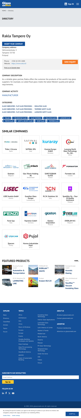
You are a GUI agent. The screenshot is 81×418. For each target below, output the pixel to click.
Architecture (22, 318)
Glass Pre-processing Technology (25, 348)
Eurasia (21, 330)
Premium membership (64, 328)
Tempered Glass (54, 121)
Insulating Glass (51, 118)
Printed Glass (9, 121)
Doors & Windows (24, 327)
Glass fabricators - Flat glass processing (17, 106)
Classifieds (6, 322)
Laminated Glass (65, 118)
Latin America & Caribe (45, 328)
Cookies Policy (6, 415)
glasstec (21, 355)
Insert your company (13, 44)
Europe (21, 333)
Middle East (41, 334)
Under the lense (43, 354)
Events (21, 336)
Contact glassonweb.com (65, 318)
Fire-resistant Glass (20, 118)
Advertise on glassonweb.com (66, 331)
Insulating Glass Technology (43, 316)
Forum (5, 332)
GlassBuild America (25, 352)
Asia (20, 321)
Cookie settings (16, 415)
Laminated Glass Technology (43, 323)
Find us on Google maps (12, 68)
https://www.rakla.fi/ (18, 63)
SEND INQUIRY (70, 62)
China (20, 324)
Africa (20, 315)
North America (42, 337)
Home (4, 11)
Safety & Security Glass (25, 121)
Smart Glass (41, 121)
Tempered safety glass (42, 109)
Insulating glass (40, 106)
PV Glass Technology (44, 346)
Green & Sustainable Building (25, 359)
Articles (5, 325)
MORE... (76, 261)
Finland (7, 118)
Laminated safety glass (42, 112)
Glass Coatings (23, 344)
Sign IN (71, 4)
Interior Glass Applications (46, 320)
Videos (40, 360)
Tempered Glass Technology (43, 350)
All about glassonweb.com (65, 315)
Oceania (40, 340)
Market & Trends (43, 330)
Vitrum (40, 363)
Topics (5, 328)
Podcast (40, 343)
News (5, 315)
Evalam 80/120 (45, 281)
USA (39, 357)
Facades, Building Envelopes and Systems (26, 340)
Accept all (72, 414)
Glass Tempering (36, 118)
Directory (11, 11)
